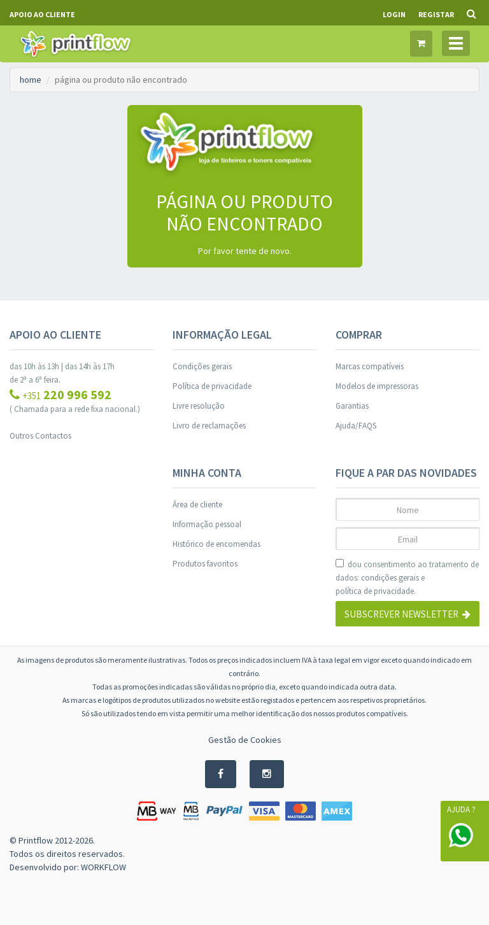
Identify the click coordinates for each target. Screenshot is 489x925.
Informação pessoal (207, 524)
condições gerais (390, 577)
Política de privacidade (212, 386)
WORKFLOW (103, 867)
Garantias (352, 405)
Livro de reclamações (209, 425)
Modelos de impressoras (377, 386)
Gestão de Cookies (244, 739)
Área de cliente (197, 504)
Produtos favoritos (205, 563)
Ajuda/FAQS (356, 425)
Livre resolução (199, 405)
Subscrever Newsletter (407, 614)
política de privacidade (375, 591)
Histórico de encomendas (216, 544)
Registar (436, 14)
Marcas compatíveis (370, 366)
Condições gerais (202, 366)
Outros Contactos (40, 435)
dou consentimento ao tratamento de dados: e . (407, 578)
